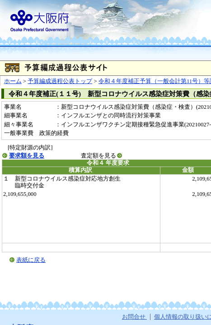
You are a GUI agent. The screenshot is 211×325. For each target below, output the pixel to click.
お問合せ (134, 317)
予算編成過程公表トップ (60, 81)
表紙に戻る (31, 260)
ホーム (13, 81)
